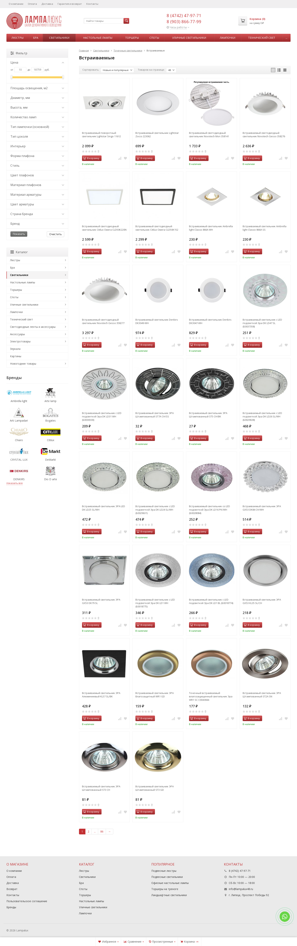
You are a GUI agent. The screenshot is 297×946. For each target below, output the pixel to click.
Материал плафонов (37, 185)
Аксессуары (17, 334)
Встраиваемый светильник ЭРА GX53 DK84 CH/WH (262, 508)
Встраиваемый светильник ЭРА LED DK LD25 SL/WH (103, 508)
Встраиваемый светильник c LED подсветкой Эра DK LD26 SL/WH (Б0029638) (262, 416)
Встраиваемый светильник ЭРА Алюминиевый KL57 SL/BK (101, 694)
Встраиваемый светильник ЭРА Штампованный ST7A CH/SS (154, 414)
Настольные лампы (97, 37)
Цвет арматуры (37, 204)
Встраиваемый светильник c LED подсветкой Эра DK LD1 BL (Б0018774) (211, 601)
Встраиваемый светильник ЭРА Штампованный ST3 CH (101, 788)
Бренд (37, 223)
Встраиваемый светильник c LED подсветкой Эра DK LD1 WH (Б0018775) (155, 603)
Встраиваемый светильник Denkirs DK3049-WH (156, 321)
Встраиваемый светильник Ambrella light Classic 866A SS (264, 228)
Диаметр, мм (37, 98)
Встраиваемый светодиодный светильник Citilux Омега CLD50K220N (104, 228)
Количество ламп (37, 117)
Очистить (55, 234)
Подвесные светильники (167, 877)
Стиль (37, 165)
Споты (154, 37)
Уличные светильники (189, 37)
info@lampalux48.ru (241, 889)
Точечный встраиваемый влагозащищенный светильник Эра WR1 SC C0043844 (210, 696)
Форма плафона (37, 156)
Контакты (92, 4)
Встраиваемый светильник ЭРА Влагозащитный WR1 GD (154, 694)
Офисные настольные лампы (170, 883)
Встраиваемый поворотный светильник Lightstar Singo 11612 (101, 134)
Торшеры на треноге (164, 889)
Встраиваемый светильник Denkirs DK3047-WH (210, 321)
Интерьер (37, 146)
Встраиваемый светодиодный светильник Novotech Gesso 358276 (264, 134)
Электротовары (20, 341)
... (286, 37)
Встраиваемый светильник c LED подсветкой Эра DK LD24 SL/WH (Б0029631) (155, 510)
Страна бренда (37, 214)
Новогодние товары (23, 363)
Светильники (59, 37)
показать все (14, 483)
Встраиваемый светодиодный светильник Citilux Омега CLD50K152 (156, 228)
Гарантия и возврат (70, 4)
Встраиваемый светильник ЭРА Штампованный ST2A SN (262, 694)
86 (101, 831)
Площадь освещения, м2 (37, 88)
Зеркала (15, 349)
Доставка (47, 4)
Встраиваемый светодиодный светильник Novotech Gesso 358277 (103, 321)
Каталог (19, 252)
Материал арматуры (37, 194)
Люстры (17, 37)
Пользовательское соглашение (26, 901)
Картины (15, 356)
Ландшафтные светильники (169, 895)
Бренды (11, 907)
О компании (16, 4)
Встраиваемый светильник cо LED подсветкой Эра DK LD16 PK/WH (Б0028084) (209, 510)
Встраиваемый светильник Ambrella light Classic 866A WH (211, 228)
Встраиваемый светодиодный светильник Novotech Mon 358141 (209, 134)
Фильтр (18, 53)
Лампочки (227, 37)
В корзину (91, 158)
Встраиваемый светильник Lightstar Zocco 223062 (157, 134)
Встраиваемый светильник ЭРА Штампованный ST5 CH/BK (208, 414)
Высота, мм (37, 107)
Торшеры (132, 37)
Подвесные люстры (163, 871)
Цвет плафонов (37, 175)
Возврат (11, 889)
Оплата (32, 4)
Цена (37, 62)
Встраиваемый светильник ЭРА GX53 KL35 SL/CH (262, 601)
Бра (35, 37)
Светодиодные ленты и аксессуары (32, 327)
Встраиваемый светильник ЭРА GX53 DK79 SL (101, 601)
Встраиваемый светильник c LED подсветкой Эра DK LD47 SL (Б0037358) (262, 323)
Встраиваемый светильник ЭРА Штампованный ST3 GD (154, 788)
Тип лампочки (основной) (37, 127)
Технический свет (261, 37)
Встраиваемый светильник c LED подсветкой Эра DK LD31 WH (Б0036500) (101, 416)
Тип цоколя (37, 136)
